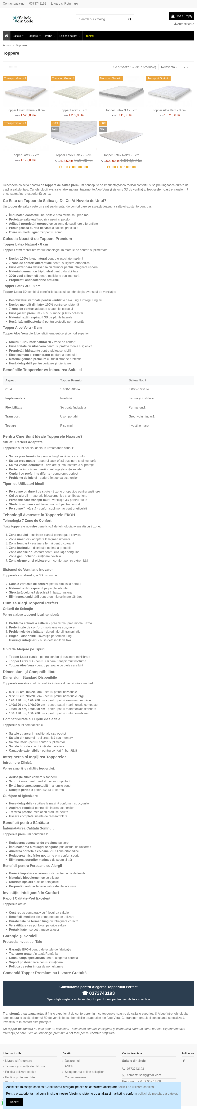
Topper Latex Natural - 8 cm (26, 110)
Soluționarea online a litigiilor (84, 1071)
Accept (14, 1102)
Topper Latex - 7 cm (25, 155)
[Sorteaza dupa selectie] (169, 67)
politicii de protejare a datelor (157, 1093)
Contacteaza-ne (14, 3)
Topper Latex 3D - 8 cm (121, 110)
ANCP (69, 1066)
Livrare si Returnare (64, 3)
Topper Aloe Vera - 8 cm (169, 110)
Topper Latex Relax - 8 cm (121, 155)
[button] (18, 35)
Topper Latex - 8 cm (73, 110)
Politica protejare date (20, 1077)
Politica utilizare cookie (20, 1071)
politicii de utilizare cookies (136, 1087)
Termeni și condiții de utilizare (25, 1066)
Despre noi (72, 1060)
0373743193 (38, 3)
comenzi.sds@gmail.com (144, 1075)
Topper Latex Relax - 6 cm (74, 155)
